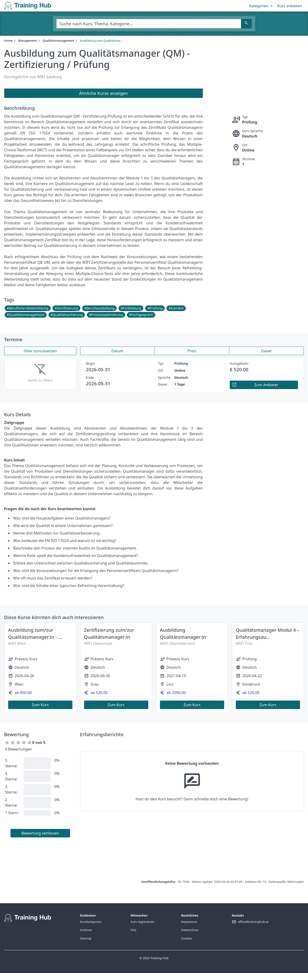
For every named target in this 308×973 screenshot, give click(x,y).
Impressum (189, 922)
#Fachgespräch (141, 314)
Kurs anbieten (289, 5)
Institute (86, 930)
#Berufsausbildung (99, 308)
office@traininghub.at (253, 922)
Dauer (266, 350)
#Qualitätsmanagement (26, 314)
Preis (192, 350)
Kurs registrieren (142, 922)
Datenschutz (190, 930)
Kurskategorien (91, 922)
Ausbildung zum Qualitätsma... (101, 40)
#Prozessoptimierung (106, 314)
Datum (117, 350)
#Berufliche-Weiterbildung (27, 308)
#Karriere (176, 308)
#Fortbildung (131, 308)
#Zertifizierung (66, 308)
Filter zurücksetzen (40, 350)
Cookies (186, 938)
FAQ (133, 930)
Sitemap (86, 938)
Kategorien (261, 5)
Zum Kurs (40, 704)
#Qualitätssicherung (67, 314)
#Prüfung (154, 308)
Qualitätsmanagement (58, 40)
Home (8, 40)
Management (27, 40)
